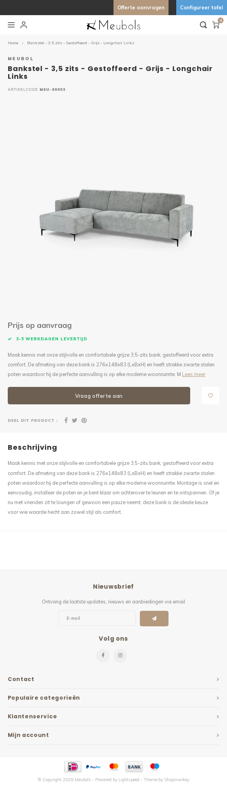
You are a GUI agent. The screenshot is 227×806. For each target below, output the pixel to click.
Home (13, 42)
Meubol (21, 58)
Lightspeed (129, 779)
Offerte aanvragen (141, 7)
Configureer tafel (201, 7)
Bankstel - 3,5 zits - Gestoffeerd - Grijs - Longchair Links (80, 42)
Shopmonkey (176, 779)
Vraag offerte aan (99, 396)
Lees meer (193, 374)
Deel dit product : (33, 420)
